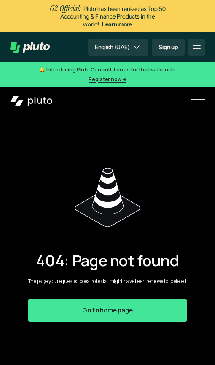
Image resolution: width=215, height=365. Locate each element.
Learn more (117, 24)
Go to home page (107, 310)
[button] (118, 47)
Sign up (168, 46)
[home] (30, 47)
